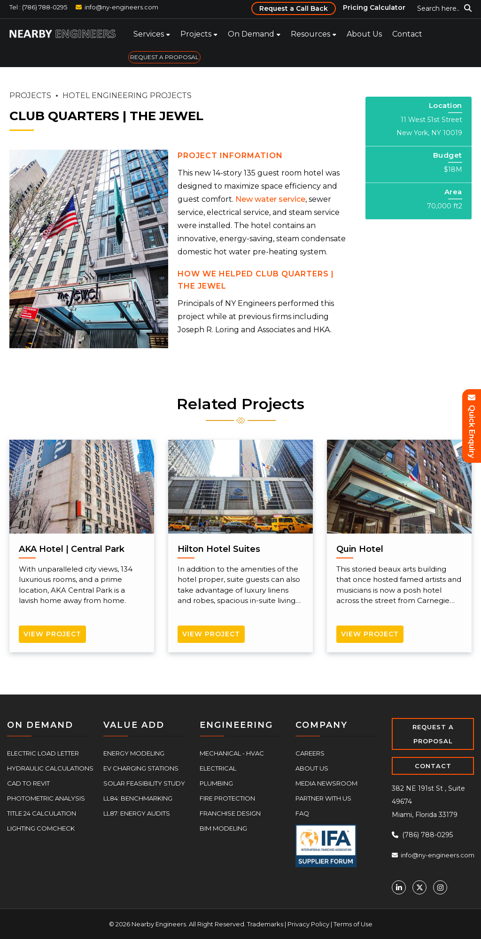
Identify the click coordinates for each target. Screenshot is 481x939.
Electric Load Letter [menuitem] (43, 753)
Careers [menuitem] (310, 753)
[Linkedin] (399, 887)
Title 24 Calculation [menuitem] (41, 813)
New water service (270, 199)
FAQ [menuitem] (302, 813)
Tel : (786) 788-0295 (38, 7)
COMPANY (321, 725)
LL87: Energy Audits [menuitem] (136, 813)
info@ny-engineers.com (121, 7)
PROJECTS (30, 95)
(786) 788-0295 (422, 835)
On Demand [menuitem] (251, 34)
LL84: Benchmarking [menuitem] (137, 798)
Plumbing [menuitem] (216, 783)
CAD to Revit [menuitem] (28, 783)
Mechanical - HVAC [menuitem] (232, 753)
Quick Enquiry (471, 426)
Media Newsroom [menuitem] (326, 783)
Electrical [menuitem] (218, 768)
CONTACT (433, 766)
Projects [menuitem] (195, 34)
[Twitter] (419, 887)
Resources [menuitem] (310, 34)
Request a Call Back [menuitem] (293, 8)
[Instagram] (440, 887)
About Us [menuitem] (364, 34)
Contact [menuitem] (407, 34)
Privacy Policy (308, 924)
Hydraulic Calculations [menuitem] (50, 768)
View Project (52, 634)
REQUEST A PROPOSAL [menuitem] (164, 57)
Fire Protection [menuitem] (227, 798)
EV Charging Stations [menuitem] (140, 768)
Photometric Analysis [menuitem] (46, 798)
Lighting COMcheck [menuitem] (41, 828)
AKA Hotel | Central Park (71, 549)
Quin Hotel (359, 549)
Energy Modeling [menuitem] (133, 753)
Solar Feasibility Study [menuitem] (144, 783)
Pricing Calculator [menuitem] (374, 7)
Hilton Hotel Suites (219, 549)
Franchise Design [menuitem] (230, 813)
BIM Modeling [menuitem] (223, 828)
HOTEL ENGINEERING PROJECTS (127, 95)
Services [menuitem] (148, 34)
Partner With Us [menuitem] (323, 798)
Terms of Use (353, 924)
